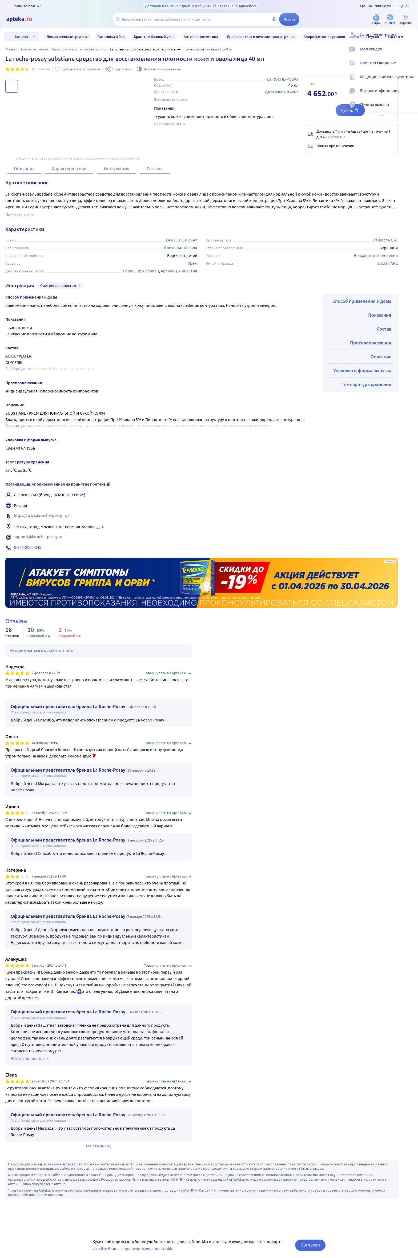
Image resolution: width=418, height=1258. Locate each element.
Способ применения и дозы (361, 301)
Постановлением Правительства (291, 1174)
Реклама (390, 561)
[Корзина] (405, 19)
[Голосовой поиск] (274, 19)
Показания (379, 315)
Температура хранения (366, 384)
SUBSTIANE (387, 263)
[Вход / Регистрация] (410, 39)
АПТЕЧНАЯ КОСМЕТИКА (34, 49)
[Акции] (376, 19)
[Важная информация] (410, 95)
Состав (384, 329)
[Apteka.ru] (23, 19)
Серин (129, 270)
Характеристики (69, 168)
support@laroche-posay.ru (38, 536)
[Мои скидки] (410, 53)
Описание (24, 168)
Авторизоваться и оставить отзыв (41, 650)
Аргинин (169, 270)
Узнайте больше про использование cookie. (133, 1248)
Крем (192, 263)
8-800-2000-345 (27, 547)
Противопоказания (370, 343)
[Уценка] (390, 19)
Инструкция (117, 168)
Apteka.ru (70, 1164)
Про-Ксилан (147, 270)
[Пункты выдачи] (410, 109)
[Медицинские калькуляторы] (410, 81)
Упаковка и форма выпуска (362, 370)
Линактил (188, 270)
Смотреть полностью (61, 285)
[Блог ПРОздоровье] (410, 67)
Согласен (310, 1245)
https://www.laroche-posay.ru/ (41, 515)
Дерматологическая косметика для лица (79, 49)
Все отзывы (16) (98, 1146)
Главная (11, 49)
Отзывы (155, 168)
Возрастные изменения (376, 255)
